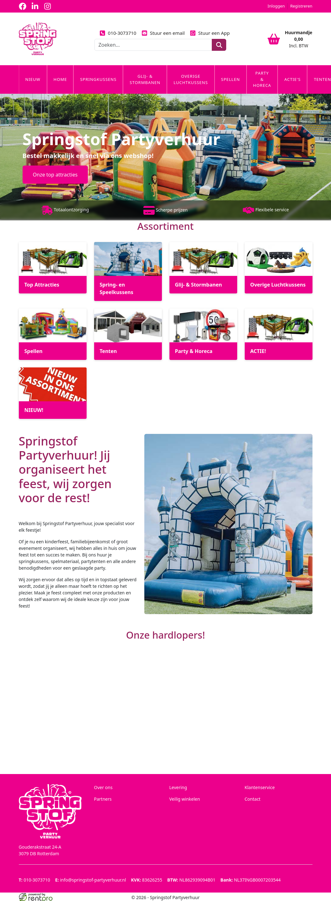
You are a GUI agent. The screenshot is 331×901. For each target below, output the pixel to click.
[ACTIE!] (278, 334)
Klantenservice (260, 787)
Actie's (292, 79)
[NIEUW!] (53, 393)
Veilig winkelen (184, 799)
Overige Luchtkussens (191, 79)
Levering (178, 787)
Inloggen (276, 6)
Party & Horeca (262, 79)
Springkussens (98, 79)
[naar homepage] (37, 39)
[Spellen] (53, 334)
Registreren (301, 6)
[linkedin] (35, 6)
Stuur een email (162, 33)
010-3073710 (117, 33)
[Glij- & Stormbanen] (203, 267)
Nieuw (32, 79)
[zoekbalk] (153, 45)
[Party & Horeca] (203, 334)
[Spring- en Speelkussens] (128, 271)
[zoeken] (219, 45)
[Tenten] (128, 334)
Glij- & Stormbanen (145, 79)
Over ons (103, 787)
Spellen (230, 79)
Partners (103, 799)
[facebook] (22, 6)
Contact (253, 799)
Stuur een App (210, 33)
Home (60, 79)
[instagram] (47, 6)
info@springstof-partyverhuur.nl (90, 880)
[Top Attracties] (53, 267)
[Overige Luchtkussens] (278, 267)
